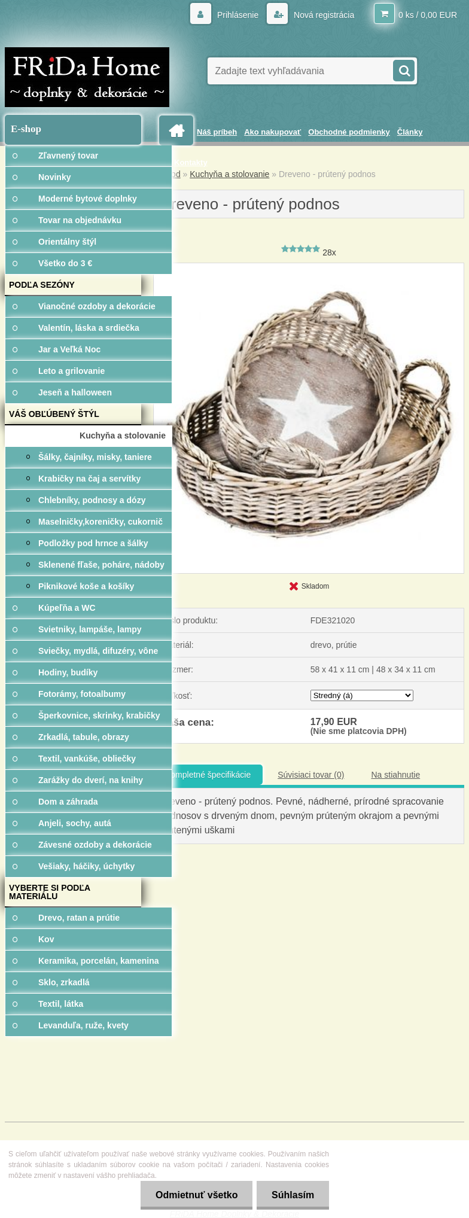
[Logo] (87, 77)
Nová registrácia (322, 15)
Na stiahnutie (395, 774)
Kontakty (191, 162)
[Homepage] (178, 130)
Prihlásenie (238, 15)
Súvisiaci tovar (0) (311, 774)
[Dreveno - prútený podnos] (309, 267)
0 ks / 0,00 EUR (427, 15)
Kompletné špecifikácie (208, 774)
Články (410, 131)
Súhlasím (293, 1195)
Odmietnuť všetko (196, 1195)
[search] (403, 69)
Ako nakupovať (272, 131)
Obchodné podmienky (349, 131)
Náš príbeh (217, 131)
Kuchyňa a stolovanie (229, 174)
